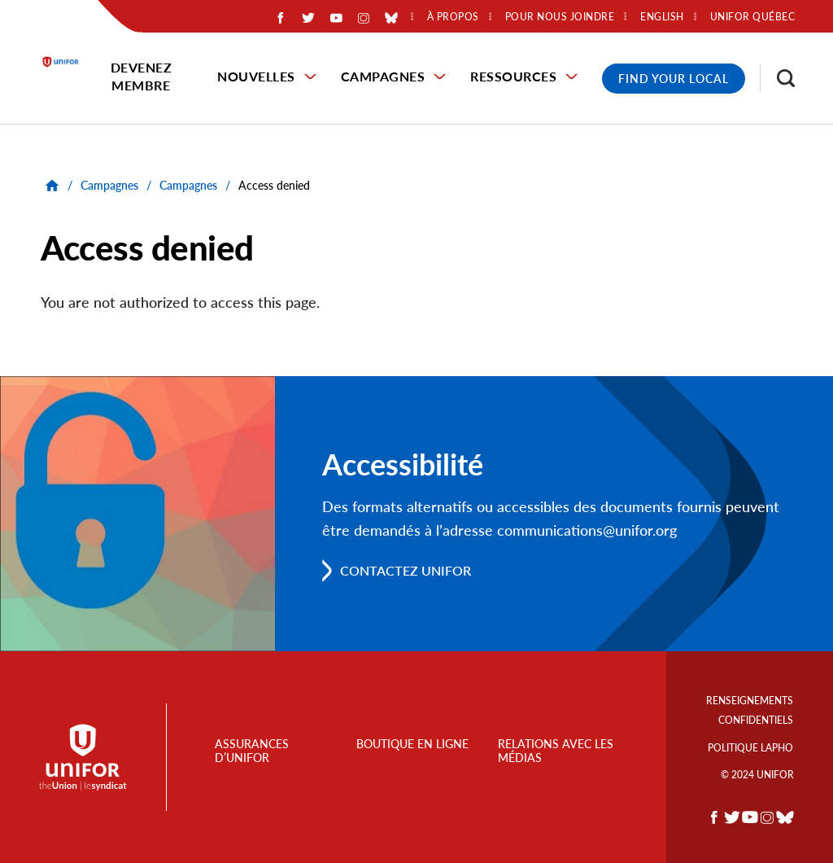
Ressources (513, 76)
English (662, 17)
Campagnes (383, 76)
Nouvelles (256, 76)
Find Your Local (673, 78)
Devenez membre (141, 76)
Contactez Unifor (405, 570)
